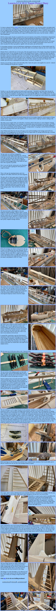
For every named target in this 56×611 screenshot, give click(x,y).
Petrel (16, 27)
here (5, 578)
